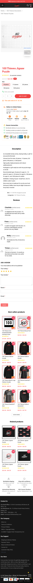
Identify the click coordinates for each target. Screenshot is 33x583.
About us (3, 522)
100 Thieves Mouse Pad (24, 331)
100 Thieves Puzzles (7, 13)
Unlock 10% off (29, 575)
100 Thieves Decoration (13, 11)
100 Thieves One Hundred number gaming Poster (7, 332)
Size (3, 81)
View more (16, 414)
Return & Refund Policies (8, 545)
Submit (4, 305)
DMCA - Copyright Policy (7, 529)
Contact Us (4, 547)
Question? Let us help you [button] (25, 581)
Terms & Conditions (6, 524)
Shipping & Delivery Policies (8, 540)
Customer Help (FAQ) (7, 549)
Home (2, 11)
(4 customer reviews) (15, 75)
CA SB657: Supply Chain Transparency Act (12, 532)
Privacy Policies (5, 527)
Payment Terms (5, 542)
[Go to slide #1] (12, 61)
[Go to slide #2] (21, 61)
